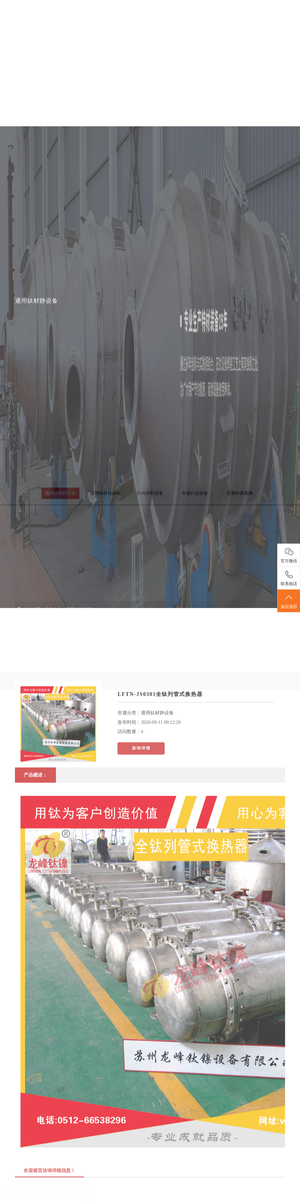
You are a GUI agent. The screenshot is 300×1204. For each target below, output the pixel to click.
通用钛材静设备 (157, 779)
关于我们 (138, 13)
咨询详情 (141, 815)
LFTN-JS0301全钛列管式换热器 (160, 761)
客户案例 (218, 13)
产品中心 (165, 14)
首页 (112, 13)
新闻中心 (192, 13)
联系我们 (272, 13)
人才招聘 (245, 13)
